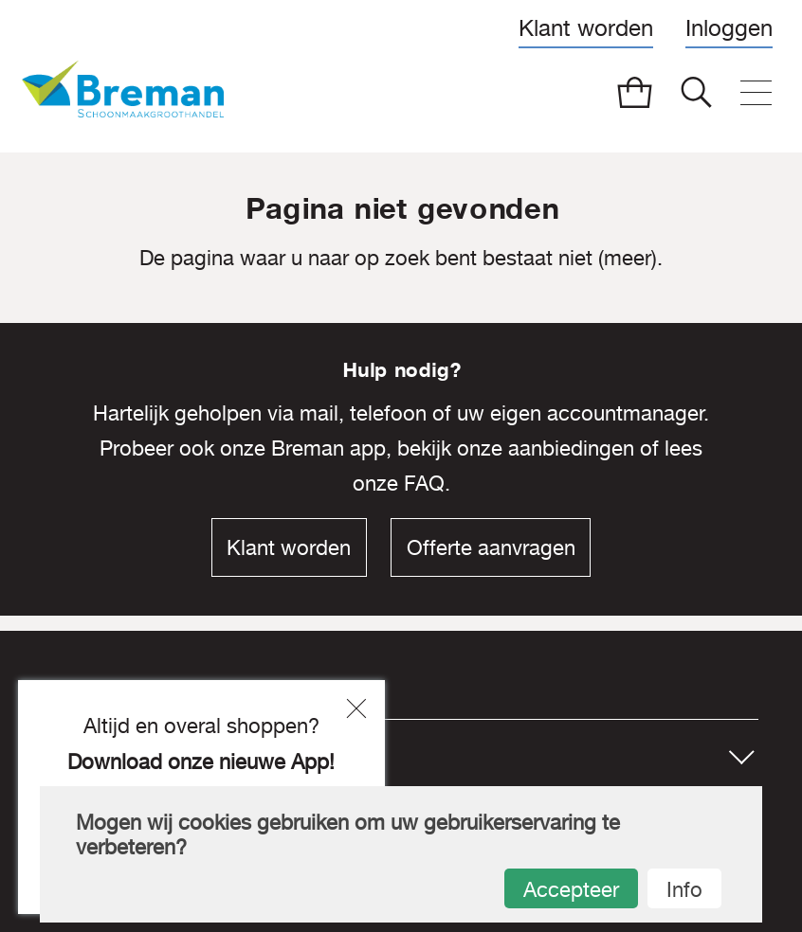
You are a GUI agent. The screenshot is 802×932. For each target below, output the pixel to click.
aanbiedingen (571, 448)
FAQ (424, 483)
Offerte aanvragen (491, 547)
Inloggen (729, 27)
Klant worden (586, 27)
